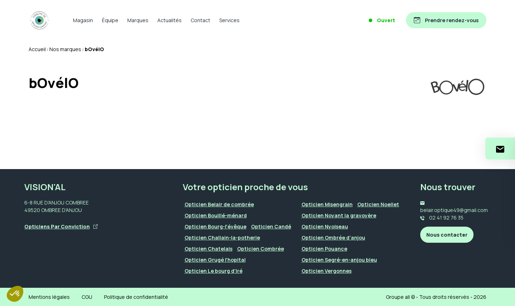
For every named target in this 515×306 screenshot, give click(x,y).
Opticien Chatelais (208, 248)
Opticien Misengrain (327, 204)
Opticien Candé (271, 226)
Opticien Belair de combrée (219, 204)
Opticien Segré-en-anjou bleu (339, 259)
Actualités (169, 20)
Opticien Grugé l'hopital (215, 259)
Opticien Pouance (324, 248)
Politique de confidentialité (136, 296)
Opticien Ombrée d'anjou (333, 237)
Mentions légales (49, 296)
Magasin (83, 20)
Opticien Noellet (378, 204)
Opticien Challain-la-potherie (222, 237)
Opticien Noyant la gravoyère (338, 215)
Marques (137, 20)
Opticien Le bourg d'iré (213, 270)
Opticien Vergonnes (326, 270)
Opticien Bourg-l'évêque (215, 226)
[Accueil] (39, 20)
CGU (87, 296)
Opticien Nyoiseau (324, 226)
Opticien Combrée (260, 248)
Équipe (110, 20)
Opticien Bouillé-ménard (216, 215)
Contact (200, 20)
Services (229, 20)
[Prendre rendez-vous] (446, 20)
